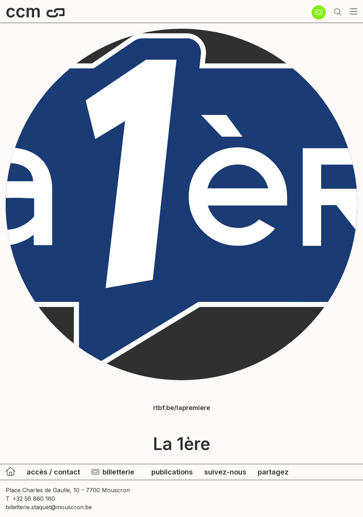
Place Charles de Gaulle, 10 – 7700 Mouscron (68, 490)
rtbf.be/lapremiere (181, 407)
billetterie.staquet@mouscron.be (49, 507)
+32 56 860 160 (33, 498)
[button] (337, 12)
